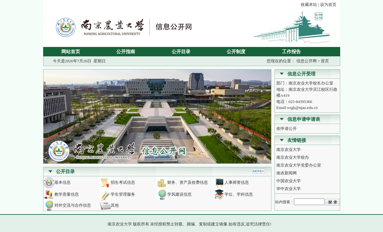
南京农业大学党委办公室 (298, 165)
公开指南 (125, 51)
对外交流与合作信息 (72, 205)
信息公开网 (306, 61)
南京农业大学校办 (292, 157)
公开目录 (181, 51)
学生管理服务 (123, 194)
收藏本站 (309, 4)
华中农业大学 (288, 188)
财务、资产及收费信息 (187, 182)
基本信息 (62, 182)
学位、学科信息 (238, 194)
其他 (115, 205)
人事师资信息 (236, 182)
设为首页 (328, 4)
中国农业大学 (288, 180)
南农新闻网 (286, 173)
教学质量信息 (66, 194)
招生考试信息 (123, 182)
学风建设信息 (179, 194)
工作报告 (291, 51)
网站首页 (70, 51)
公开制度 (236, 51)
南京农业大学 (288, 149)
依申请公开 (286, 128)
